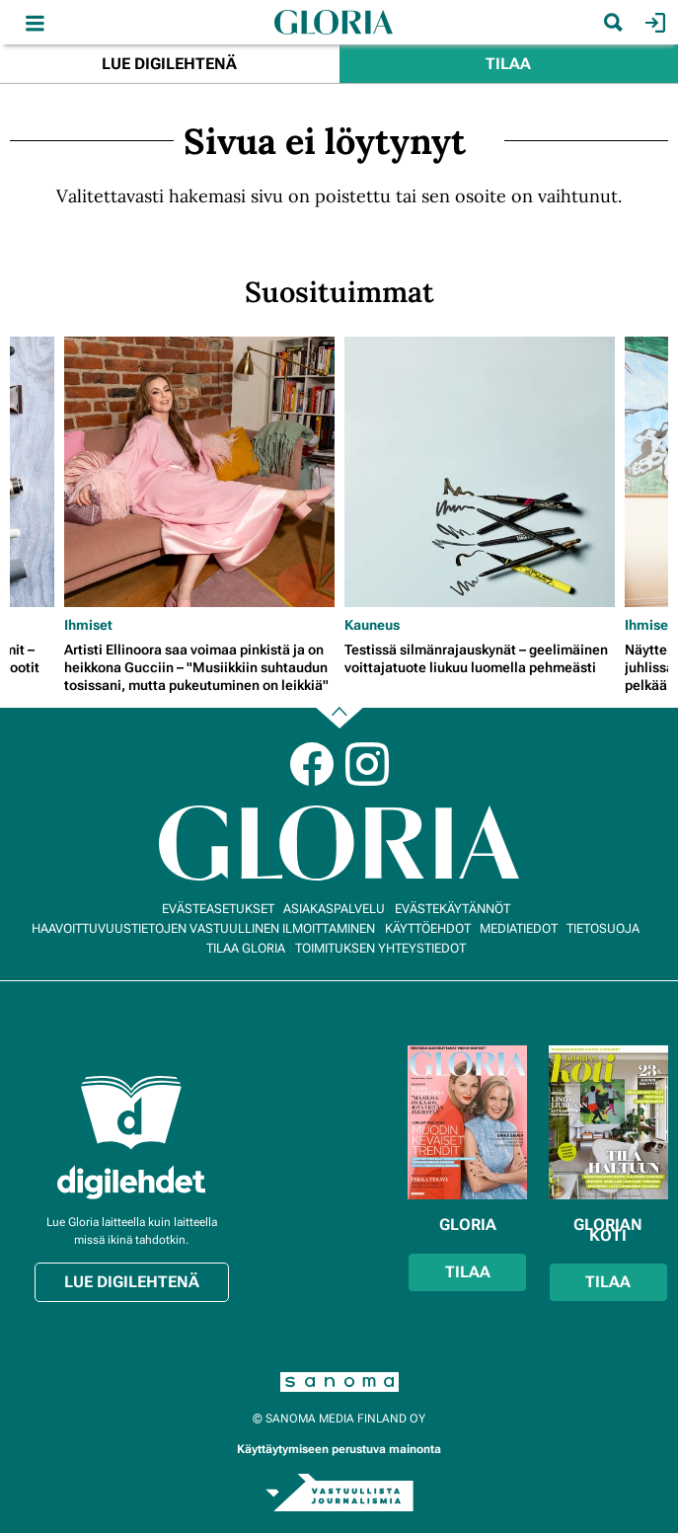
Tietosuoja (603, 928)
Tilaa (508, 63)
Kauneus (372, 625)
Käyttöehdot (428, 928)
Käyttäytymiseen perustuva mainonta (339, 1449)
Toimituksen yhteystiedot (380, 948)
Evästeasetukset (218, 908)
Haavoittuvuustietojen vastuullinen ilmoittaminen (203, 928)
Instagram (367, 764)
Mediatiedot (519, 928)
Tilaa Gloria (245, 948)
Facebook (312, 764)
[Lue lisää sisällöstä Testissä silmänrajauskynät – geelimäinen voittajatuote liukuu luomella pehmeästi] (479, 472)
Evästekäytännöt (452, 908)
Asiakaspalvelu (334, 908)
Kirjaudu (652, 23)
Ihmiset (88, 625)
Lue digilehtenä (169, 63)
